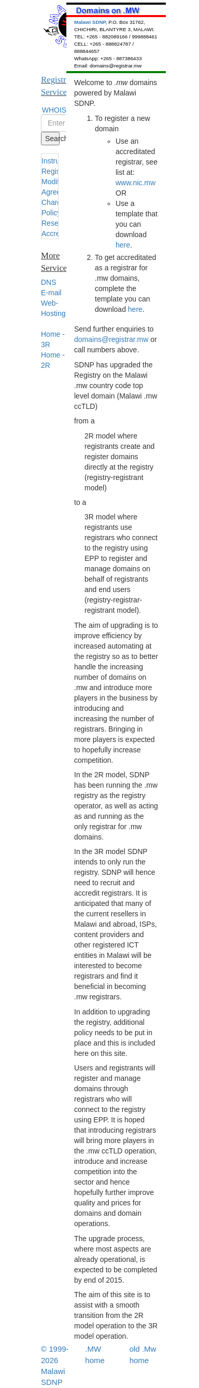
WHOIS (54, 110)
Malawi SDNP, (91, 22)
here (123, 245)
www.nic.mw (135, 182)
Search (52, 138)
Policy (51, 213)
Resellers (56, 223)
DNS (48, 282)
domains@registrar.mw (111, 339)
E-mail (51, 292)
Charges (55, 202)
